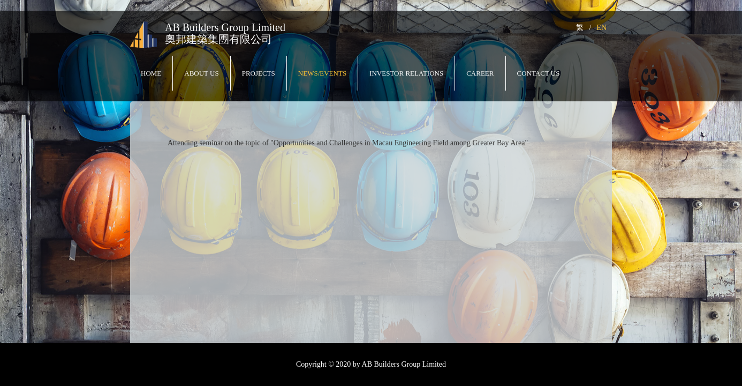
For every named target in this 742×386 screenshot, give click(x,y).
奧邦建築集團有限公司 (218, 39)
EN (601, 28)
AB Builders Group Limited (225, 27)
